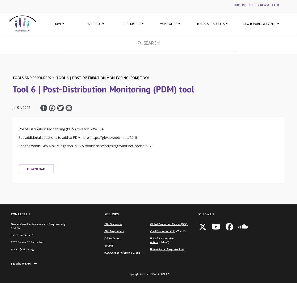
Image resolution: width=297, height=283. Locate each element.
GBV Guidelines (113, 224)
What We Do (168, 24)
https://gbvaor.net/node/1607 (128, 146)
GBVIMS (108, 245)
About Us (94, 24)
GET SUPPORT (132, 24)
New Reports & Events (259, 24)
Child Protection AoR (162, 231)
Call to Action (112, 238)
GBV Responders (114, 231)
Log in (12, 6)
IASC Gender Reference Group (122, 252)
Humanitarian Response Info (167, 249)
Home (58, 24)
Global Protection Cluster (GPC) (169, 224)
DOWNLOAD (36, 169)
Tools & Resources (211, 24)
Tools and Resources (31, 77)
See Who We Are (21, 263)
